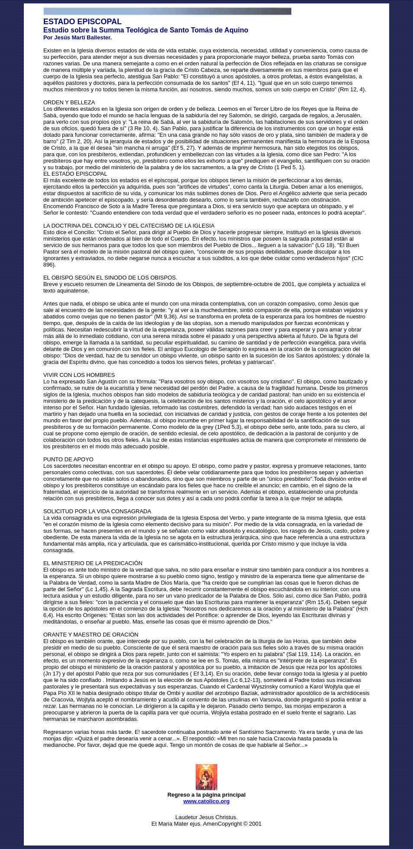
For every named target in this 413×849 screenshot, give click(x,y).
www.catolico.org (206, 801)
